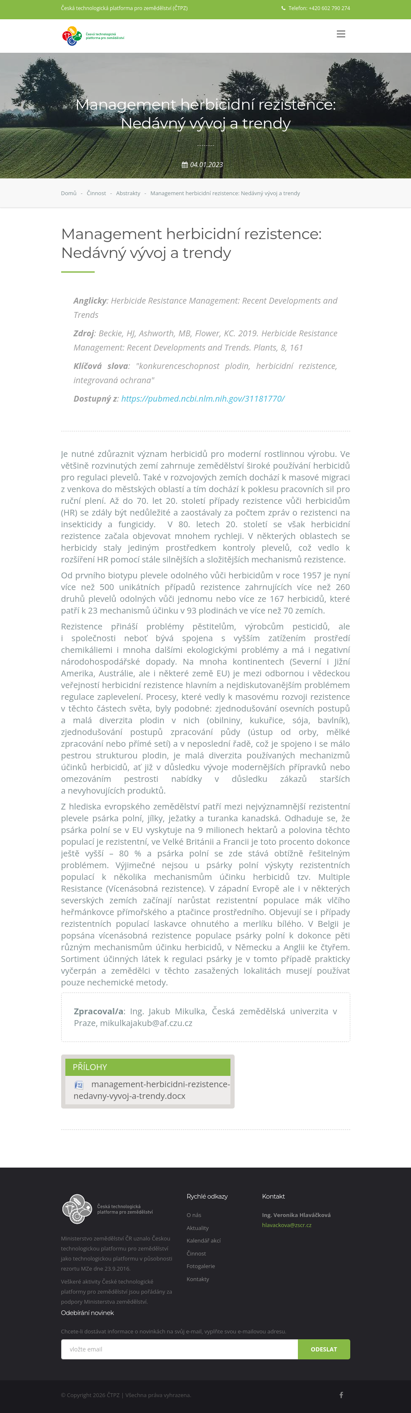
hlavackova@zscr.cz (287, 1225)
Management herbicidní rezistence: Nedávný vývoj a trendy (225, 193)
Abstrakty (128, 193)
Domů (69, 193)
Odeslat (324, 1349)
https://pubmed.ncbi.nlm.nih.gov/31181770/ (202, 398)
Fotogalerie (201, 1266)
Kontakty (198, 1279)
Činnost (96, 193)
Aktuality (198, 1228)
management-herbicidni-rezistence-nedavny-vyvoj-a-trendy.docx (152, 1089)
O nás (194, 1215)
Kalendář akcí (204, 1240)
